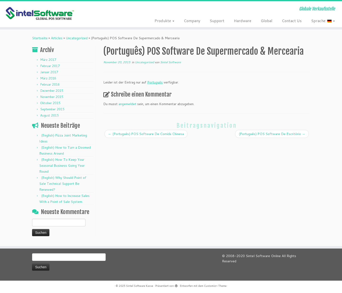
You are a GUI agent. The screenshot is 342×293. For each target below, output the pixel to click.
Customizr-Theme (215, 286)
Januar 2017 (49, 72)
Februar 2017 (50, 66)
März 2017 (48, 60)
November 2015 (51, 97)
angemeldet (127, 104)
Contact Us (292, 20)
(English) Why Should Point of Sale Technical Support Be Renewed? (62, 183)
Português (155, 82)
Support (217, 20)
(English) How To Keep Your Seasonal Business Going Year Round (62, 165)
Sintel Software (170, 62)
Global (266, 20)
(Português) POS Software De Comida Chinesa (146, 134)
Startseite (40, 38)
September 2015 (52, 109)
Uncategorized (77, 38)
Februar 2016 (50, 84)
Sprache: (323, 20)
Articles (56, 38)
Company (192, 20)
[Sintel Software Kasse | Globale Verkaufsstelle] (39, 14)
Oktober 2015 (50, 103)
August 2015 (49, 115)
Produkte (164, 20)
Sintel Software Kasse (139, 286)
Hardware (242, 20)
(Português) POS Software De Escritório (272, 134)
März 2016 (48, 78)
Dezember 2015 (51, 90)
